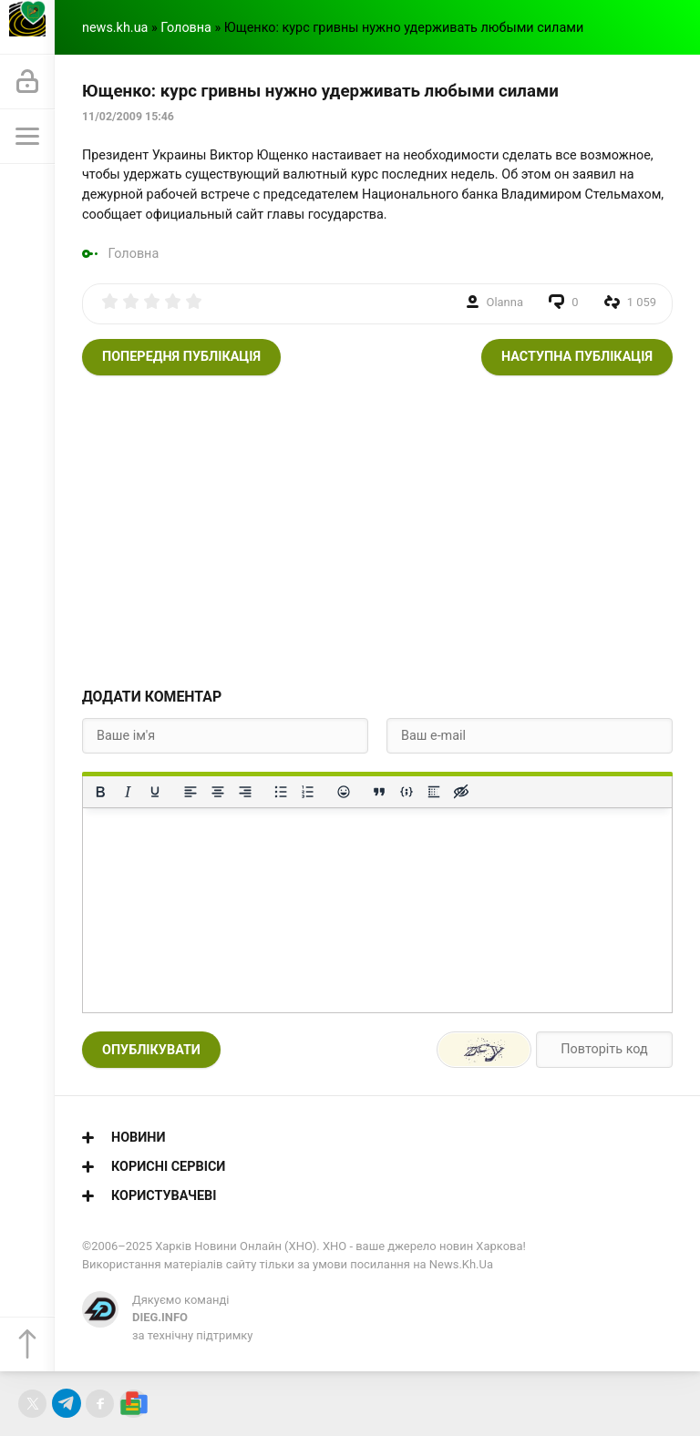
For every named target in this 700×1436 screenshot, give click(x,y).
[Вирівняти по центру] (218, 791)
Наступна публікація (577, 356)
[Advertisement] (377, 530)
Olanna (504, 302)
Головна (185, 28)
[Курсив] (127, 791)
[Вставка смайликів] (343, 791)
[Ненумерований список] (280, 791)
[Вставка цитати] (379, 791)
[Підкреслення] (155, 791)
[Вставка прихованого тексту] (461, 791)
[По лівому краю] (190, 791)
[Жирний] (100, 791)
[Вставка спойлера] (434, 791)
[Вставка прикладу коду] (406, 791)
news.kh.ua (115, 28)
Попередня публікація (181, 356)
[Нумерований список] (308, 791)
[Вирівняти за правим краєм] (245, 791)
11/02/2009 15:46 (128, 116)
